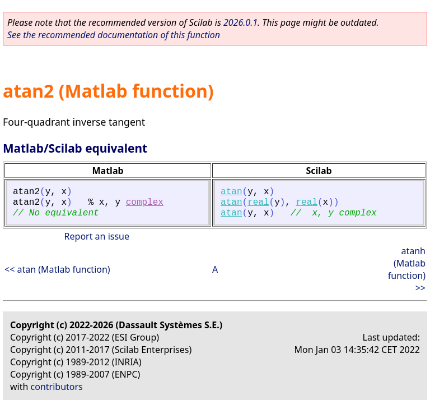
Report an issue (96, 236)
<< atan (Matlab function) (57, 269)
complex (144, 203)
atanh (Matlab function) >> (407, 269)
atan (231, 192)
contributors (57, 386)
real (258, 203)
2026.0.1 (240, 22)
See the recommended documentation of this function (113, 35)
